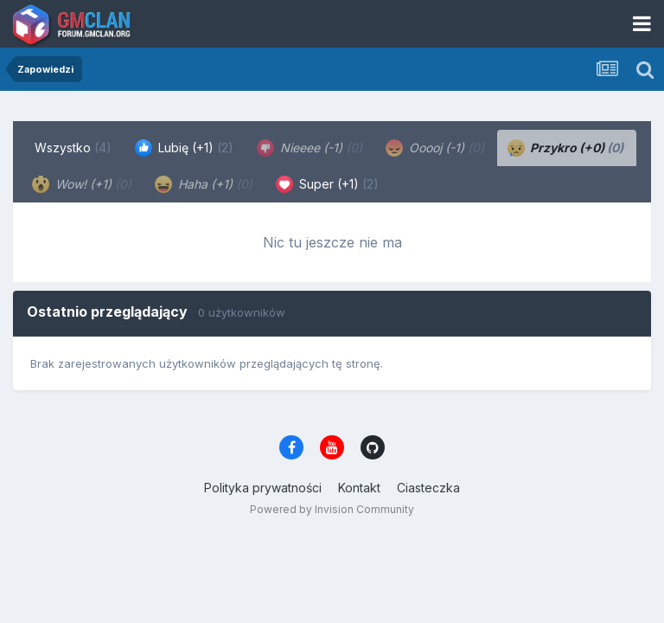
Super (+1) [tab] (327, 184)
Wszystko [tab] (73, 147)
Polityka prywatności (263, 487)
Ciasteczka (428, 487)
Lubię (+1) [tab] (184, 148)
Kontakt (359, 487)
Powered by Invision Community (332, 509)
